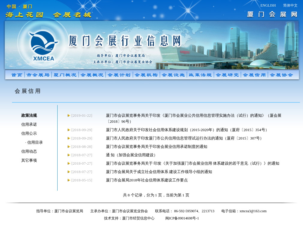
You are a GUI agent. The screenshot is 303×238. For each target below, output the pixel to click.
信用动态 (29, 151)
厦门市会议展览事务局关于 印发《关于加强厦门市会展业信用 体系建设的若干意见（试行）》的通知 (193, 163)
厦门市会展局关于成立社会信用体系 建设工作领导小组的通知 (159, 171)
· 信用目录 (34, 142)
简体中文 (290, 5)
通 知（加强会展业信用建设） (132, 155)
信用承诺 (29, 124)
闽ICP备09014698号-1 (182, 218)
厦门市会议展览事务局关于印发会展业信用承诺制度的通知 (156, 146)
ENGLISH (268, 5)
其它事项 (29, 160)
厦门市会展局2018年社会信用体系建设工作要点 (147, 180)
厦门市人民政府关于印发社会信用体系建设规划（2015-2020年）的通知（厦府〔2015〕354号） (187, 130)
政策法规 (29, 115)
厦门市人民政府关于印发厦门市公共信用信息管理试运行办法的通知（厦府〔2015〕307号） (185, 138)
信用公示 (29, 133)
